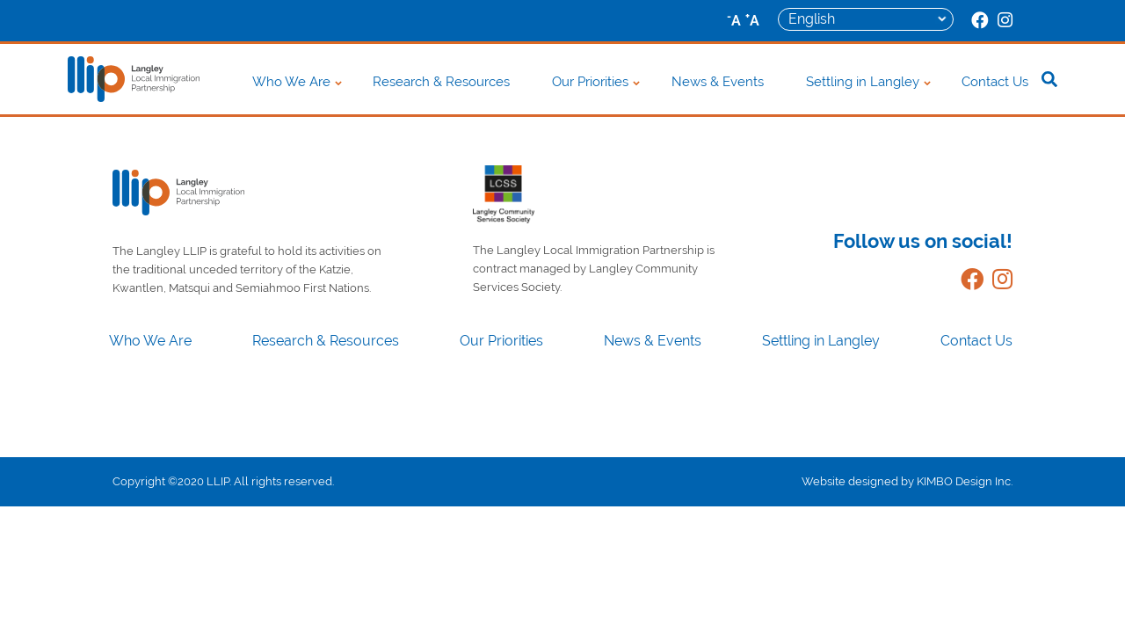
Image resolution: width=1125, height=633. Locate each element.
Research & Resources (441, 82)
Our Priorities (590, 82)
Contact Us (995, 82)
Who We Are (291, 82)
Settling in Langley (862, 82)
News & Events (717, 82)
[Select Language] (866, 19)
